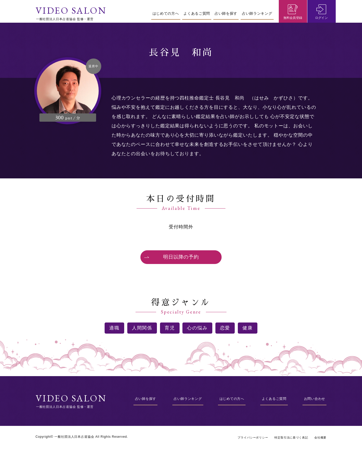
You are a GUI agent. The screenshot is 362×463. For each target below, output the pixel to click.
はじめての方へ (166, 13)
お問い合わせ (313, 407)
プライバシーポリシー (247, 446)
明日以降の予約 (181, 261)
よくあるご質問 (196, 13)
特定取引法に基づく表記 (289, 446)
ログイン (321, 19)
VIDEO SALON (71, 11)
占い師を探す (226, 13)
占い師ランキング (257, 13)
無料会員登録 (293, 19)
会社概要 (320, 446)
